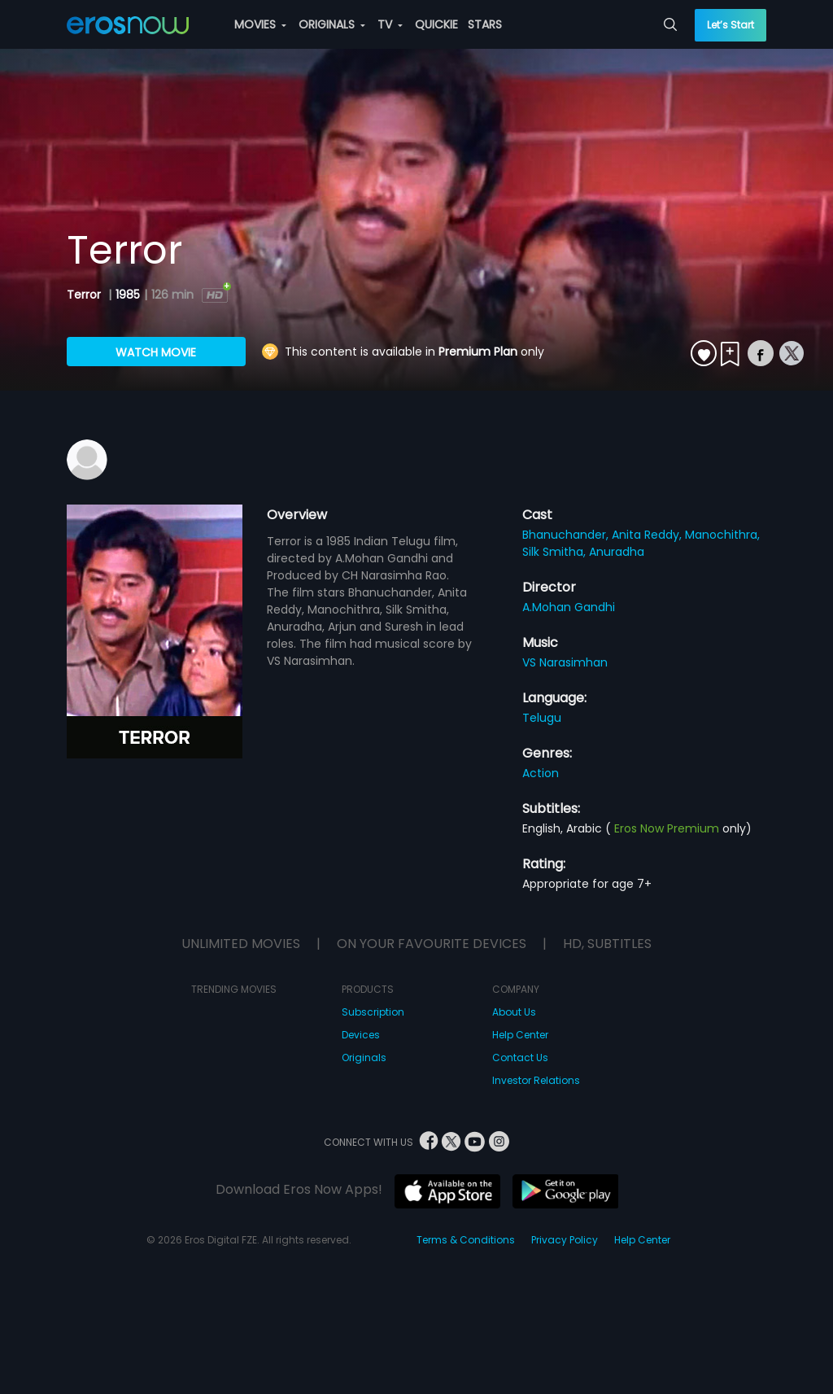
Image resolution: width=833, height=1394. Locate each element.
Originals (364, 1057)
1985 (128, 294)
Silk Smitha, (555, 552)
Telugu (541, 718)
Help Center (520, 1035)
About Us (514, 1012)
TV (390, 24)
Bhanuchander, (567, 535)
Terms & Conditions (465, 1240)
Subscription (373, 1012)
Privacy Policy (564, 1240)
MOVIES (260, 24)
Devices (361, 1035)
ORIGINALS (332, 24)
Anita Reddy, (648, 535)
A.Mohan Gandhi (568, 607)
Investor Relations (536, 1080)
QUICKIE (436, 24)
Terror (85, 294)
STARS (485, 24)
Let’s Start (730, 25)
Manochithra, (722, 535)
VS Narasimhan (565, 662)
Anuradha (616, 552)
